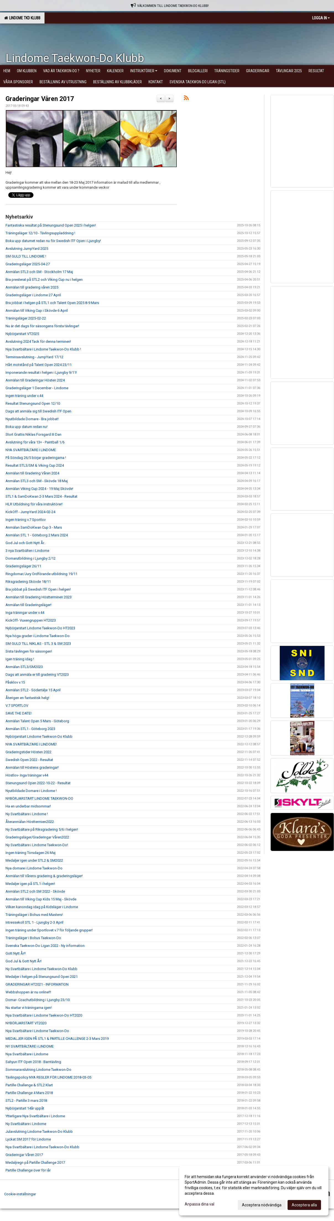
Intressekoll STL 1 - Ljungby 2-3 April (34, 922)
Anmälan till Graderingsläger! (28, 605)
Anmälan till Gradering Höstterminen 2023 (39, 597)
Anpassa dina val (199, 1204)
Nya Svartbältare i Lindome (27, 1054)
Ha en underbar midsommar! (28, 806)
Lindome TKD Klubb (22, 18)
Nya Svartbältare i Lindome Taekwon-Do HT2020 (44, 1015)
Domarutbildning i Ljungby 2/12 (31, 558)
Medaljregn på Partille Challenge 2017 (35, 1162)
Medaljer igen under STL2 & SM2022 (34, 860)
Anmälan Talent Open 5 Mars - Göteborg (37, 721)
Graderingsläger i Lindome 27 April (33, 295)
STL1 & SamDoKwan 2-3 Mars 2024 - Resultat (41, 496)
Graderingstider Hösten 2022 (28, 752)
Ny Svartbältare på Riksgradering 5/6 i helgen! (42, 829)
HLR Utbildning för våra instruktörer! (34, 504)
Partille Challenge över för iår (28, 1170)
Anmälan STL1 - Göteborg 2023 (30, 729)
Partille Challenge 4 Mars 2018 (29, 1093)
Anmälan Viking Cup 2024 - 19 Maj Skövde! (39, 489)
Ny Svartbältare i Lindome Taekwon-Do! (37, 845)
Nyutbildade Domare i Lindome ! (31, 791)
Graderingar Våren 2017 (40, 99)
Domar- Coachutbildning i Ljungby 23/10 (38, 1000)
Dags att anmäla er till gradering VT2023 (37, 674)
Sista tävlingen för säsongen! (29, 651)
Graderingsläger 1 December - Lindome (37, 388)
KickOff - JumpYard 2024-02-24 (30, 512)
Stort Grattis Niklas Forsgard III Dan (33, 434)
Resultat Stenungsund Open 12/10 (33, 403)
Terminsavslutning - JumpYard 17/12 (34, 357)
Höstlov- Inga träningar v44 (27, 775)
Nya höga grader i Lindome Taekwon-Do (38, 636)
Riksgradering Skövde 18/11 (28, 582)
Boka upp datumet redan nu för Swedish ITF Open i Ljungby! (53, 241)
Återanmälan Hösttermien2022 (30, 822)
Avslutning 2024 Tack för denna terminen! (38, 341)
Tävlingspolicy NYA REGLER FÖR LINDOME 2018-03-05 (48, 1077)
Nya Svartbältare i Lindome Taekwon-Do (37, 1031)
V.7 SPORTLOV (17, 705)
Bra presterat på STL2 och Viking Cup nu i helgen (44, 279)
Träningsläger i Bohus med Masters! (34, 915)
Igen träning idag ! (20, 659)
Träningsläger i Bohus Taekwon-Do (33, 938)
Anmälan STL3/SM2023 (24, 667)
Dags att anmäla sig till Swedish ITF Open (38, 411)
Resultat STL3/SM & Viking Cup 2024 (35, 465)
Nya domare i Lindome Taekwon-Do (34, 868)
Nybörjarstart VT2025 (22, 334)
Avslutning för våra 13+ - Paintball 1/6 (35, 442)
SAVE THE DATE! (19, 713)
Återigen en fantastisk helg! (27, 698)
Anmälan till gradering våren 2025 (32, 287)
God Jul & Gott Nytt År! (23, 961)
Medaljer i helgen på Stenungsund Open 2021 (42, 977)
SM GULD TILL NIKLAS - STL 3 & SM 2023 (38, 643)
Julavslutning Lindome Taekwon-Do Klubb (39, 1131)
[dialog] (253, 1190)
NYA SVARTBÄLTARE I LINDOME (31, 450)
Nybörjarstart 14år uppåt (25, 1108)
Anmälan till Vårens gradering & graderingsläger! (44, 876)
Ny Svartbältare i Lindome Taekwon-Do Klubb (41, 969)
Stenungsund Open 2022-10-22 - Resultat (38, 783)
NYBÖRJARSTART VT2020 (26, 1023)
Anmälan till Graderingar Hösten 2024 (35, 380)
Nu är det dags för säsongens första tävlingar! (42, 326)
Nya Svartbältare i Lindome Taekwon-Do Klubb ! (43, 349)
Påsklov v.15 (15, 682)
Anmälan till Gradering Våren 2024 (32, 473)
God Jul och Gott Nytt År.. (26, 543)
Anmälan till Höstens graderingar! (32, 767)
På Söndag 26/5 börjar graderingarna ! (36, 458)
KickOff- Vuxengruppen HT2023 (31, 620)
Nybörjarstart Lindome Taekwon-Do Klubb (39, 736)
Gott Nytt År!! (16, 953)
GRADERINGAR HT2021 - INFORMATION (37, 984)
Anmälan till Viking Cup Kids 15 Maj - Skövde (41, 899)
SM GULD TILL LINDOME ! (26, 256)
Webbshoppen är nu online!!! (28, 992)
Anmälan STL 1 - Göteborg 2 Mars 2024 (37, 535)
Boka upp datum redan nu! (27, 427)
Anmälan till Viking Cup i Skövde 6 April (37, 310)
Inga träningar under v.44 (25, 612)
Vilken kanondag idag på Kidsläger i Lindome (42, 907)
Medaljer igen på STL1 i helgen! (30, 884)
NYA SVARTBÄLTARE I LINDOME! (31, 744)
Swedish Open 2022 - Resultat (29, 760)
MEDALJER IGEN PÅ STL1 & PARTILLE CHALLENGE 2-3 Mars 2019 (57, 1038)
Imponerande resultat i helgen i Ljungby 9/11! (41, 372)
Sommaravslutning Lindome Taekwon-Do (38, 1069)
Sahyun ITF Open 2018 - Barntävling (33, 1062)
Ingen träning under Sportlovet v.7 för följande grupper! (49, 930)
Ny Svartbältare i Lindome (26, 1124)
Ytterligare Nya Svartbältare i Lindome (35, 1116)
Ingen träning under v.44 (24, 396)
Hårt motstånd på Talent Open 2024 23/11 (39, 365)
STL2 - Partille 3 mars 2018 (26, 1100)
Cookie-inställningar (20, 1194)
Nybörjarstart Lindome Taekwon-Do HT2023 (40, 628)
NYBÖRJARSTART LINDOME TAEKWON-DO (39, 798)
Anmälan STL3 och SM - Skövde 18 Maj (37, 481)
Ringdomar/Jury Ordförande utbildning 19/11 (41, 574)
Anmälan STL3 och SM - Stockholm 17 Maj (39, 272)
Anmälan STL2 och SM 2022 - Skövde (35, 891)
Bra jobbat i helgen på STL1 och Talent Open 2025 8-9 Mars (52, 303)
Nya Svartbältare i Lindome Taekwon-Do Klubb (42, 1147)
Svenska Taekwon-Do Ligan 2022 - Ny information (45, 946)
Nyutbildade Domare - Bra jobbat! (32, 419)
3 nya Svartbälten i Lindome (27, 551)
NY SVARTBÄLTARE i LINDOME (30, 1046)
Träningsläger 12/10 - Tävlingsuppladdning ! (40, 233)
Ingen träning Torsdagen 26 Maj (31, 853)
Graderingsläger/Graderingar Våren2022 (37, 837)
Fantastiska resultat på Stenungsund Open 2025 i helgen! (51, 225)
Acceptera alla (304, 1205)
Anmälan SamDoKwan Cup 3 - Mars (34, 527)
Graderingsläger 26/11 (23, 566)
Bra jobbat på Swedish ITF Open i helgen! (38, 589)
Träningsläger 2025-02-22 (26, 318)
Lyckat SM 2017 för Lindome (28, 1139)
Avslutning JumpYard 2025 (27, 248)
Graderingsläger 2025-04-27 (28, 264)
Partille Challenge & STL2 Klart (29, 1085)
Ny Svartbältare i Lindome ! (27, 814)
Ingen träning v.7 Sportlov (26, 520)
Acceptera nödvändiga (261, 1205)
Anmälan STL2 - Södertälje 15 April (33, 690)
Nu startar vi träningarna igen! (29, 1008)
